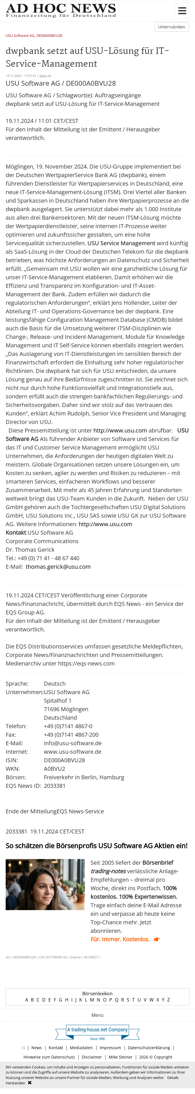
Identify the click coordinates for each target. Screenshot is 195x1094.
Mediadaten (81, 1047)
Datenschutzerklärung (149, 1047)
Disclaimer (92, 1057)
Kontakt (56, 1047)
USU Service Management (121, 243)
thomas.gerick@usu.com (58, 566)
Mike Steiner (120, 1057)
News (36, 1047)
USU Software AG (20, 36)
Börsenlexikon (97, 993)
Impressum (110, 1047)
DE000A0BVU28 (49, 36)
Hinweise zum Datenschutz (49, 1057)
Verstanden (15, 1082)
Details (173, 1077)
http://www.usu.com (120, 430)
